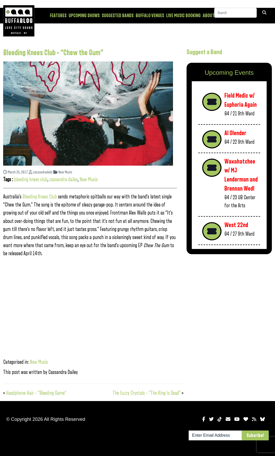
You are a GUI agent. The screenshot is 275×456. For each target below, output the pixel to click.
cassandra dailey (63, 179)
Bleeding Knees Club (39, 196)
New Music (62, 172)
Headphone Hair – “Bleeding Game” (36, 393)
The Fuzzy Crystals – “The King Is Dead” (146, 393)
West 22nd (236, 225)
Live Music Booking (183, 15)
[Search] (235, 15)
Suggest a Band (204, 52)
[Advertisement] (229, 295)
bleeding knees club (30, 179)
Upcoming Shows (84, 15)
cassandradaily (40, 172)
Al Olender (235, 133)
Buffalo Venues (150, 15)
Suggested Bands (118, 15)
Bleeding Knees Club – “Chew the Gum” (53, 53)
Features (58, 15)
